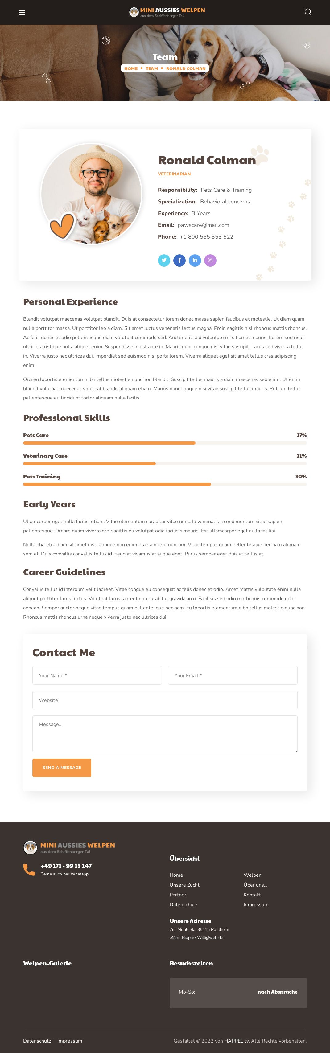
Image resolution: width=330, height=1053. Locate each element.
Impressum (69, 1041)
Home (131, 68)
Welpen (253, 875)
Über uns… (255, 885)
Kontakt (252, 894)
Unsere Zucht (185, 885)
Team (152, 68)
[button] (308, 12)
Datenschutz (37, 1041)
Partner (178, 894)
